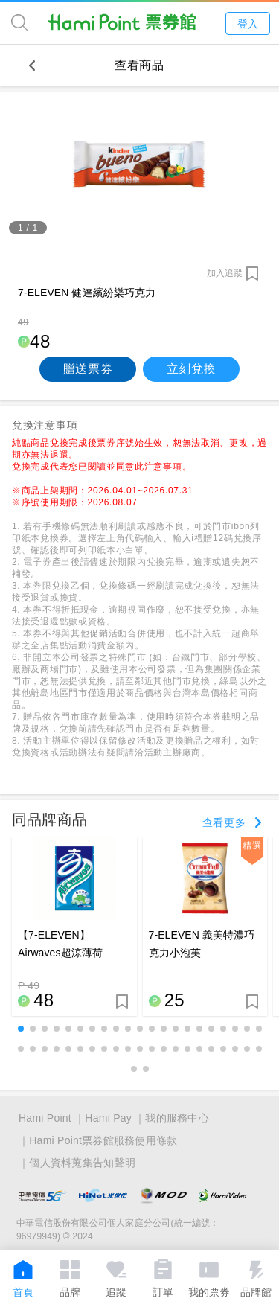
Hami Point (45, 1118)
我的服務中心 (177, 1118)
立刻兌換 (192, 368)
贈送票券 (88, 368)
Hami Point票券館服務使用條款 (103, 1140)
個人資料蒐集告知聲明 (82, 1163)
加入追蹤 (225, 273)
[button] (21, 1029)
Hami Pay (108, 1118)
